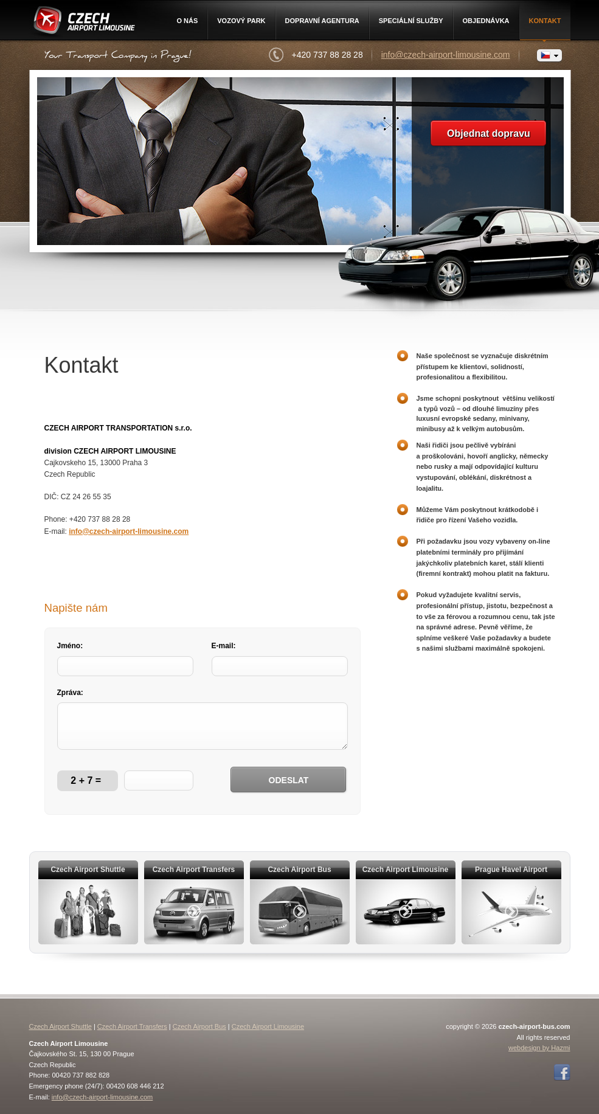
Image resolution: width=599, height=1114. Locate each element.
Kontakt (545, 20)
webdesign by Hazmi (539, 1047)
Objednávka (486, 20)
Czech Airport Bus (199, 1026)
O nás (187, 20)
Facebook (561, 1072)
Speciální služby (411, 20)
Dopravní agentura (322, 20)
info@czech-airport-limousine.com (445, 55)
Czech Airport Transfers (132, 1026)
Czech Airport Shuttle (60, 1026)
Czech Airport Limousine (83, 22)
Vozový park (241, 20)
